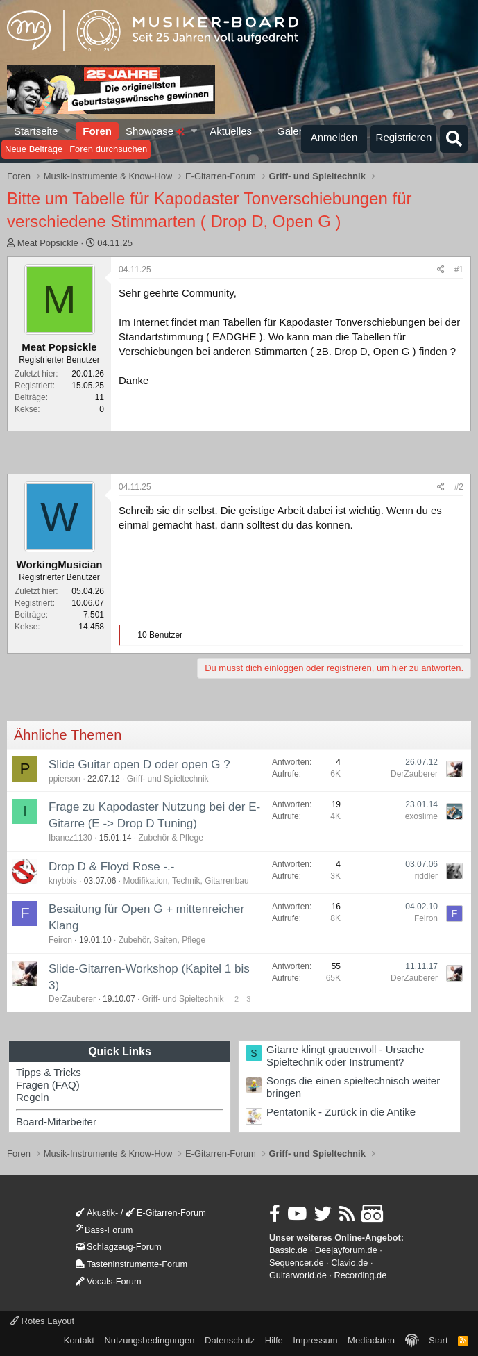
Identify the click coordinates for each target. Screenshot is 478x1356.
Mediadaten (371, 1340)
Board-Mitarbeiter (56, 1121)
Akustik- (97, 1212)
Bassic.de (288, 1250)
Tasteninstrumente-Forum (131, 1264)
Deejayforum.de (346, 1250)
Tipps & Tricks (48, 1072)
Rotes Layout (42, 1321)
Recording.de (360, 1275)
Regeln (32, 1097)
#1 (458, 269)
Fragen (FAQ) (48, 1085)
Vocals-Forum (109, 1281)
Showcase (155, 131)
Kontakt (79, 1340)
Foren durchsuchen (108, 149)
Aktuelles (231, 131)
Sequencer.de (296, 1262)
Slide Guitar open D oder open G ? (139, 764)
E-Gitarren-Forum (166, 1212)
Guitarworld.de (298, 1275)
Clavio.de (349, 1262)
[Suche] (454, 139)
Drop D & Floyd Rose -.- (111, 866)
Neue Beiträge (33, 149)
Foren (97, 131)
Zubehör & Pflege (170, 838)
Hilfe (274, 1340)
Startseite (36, 131)
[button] (67, 131)
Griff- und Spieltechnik (168, 779)
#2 (458, 487)
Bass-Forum (104, 1230)
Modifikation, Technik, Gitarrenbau (185, 881)
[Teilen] (441, 270)
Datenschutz (230, 1340)
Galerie (293, 131)
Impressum (315, 1340)
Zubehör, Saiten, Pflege (162, 940)
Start (438, 1340)
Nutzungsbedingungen (149, 1340)
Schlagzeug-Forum (119, 1246)
